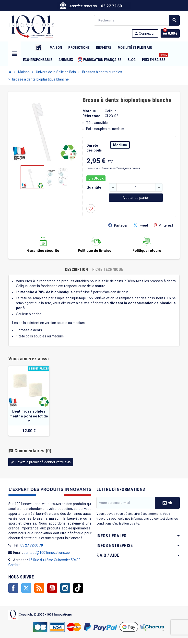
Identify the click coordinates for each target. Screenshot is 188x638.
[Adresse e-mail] (125, 503)
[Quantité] (135, 187)
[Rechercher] (136, 20)
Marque (89, 111)
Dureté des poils (94, 147)
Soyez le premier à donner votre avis (41, 462)
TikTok (78, 588)
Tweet (140, 225)
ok (167, 502)
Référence (91, 116)
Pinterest (163, 225)
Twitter (26, 588)
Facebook (13, 588)
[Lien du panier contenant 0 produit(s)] (170, 33)
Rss (39, 588)
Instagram (65, 588)
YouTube (52, 588)
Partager (118, 225)
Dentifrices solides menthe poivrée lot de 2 (29, 416)
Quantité (93, 187)
